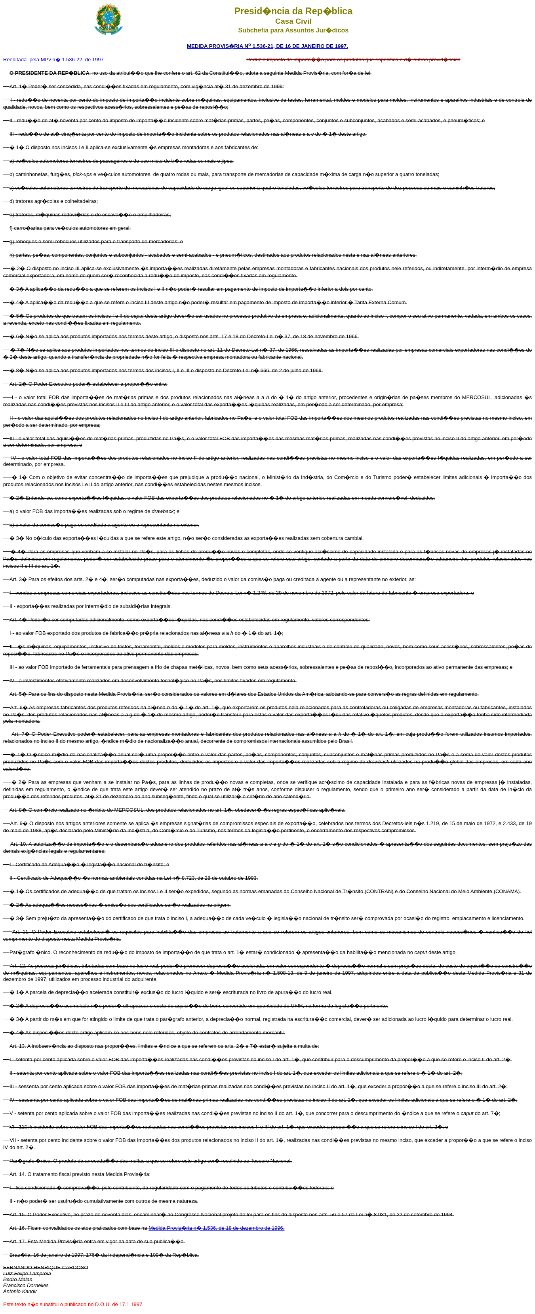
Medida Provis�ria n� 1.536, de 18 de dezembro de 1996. (216, 1228)
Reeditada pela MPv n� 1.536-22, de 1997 (53, 59)
